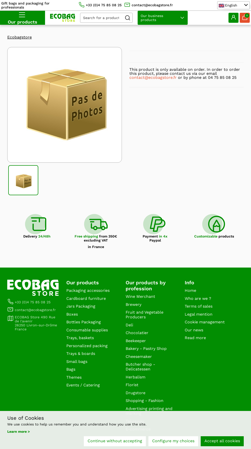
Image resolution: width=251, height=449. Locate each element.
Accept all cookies (222, 440)
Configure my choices (173, 440)
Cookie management (205, 322)
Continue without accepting (115, 440)
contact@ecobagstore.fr (153, 77)
